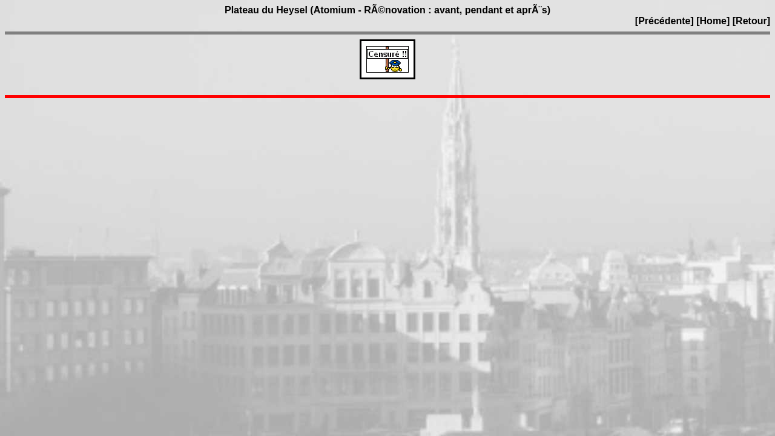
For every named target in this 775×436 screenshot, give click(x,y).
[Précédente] (665, 21)
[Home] (713, 21)
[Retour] (751, 21)
